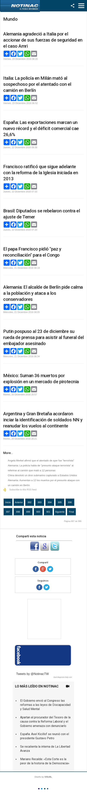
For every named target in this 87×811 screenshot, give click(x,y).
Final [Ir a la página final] (71, 512)
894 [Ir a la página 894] (50, 502)
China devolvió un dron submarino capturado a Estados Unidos (42, 475)
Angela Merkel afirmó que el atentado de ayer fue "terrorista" (41, 460)
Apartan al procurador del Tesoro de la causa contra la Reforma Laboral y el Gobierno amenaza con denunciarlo (45, 722)
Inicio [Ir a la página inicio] (8, 502)
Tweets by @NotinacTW (32, 673)
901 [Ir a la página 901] (48, 512)
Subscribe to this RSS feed (22, 489)
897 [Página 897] (8, 512)
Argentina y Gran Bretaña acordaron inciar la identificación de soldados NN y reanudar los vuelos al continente (43, 420)
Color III (44, 788)
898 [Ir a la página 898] (18, 512)
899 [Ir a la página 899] (28, 512)
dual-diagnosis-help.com (62, 677)
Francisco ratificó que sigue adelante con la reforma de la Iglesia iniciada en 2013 (40, 172)
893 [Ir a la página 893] (40, 502)
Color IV (47, 788)
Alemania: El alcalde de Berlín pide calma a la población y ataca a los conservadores (43, 293)
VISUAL (48, 777)
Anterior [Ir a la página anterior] (19, 502)
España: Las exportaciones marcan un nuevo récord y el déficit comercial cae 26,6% (41, 128)
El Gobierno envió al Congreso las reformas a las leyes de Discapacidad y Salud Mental (45, 705)
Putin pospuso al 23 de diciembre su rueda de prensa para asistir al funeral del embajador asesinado (43, 337)
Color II (41, 788)
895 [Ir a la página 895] (60, 502)
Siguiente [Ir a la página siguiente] (60, 512)
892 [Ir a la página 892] (30, 502)
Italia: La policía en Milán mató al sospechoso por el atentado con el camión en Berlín (37, 84)
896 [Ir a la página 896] (70, 502)
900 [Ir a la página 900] (38, 512)
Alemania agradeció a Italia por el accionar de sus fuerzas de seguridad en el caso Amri (42, 40)
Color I (39, 788)
